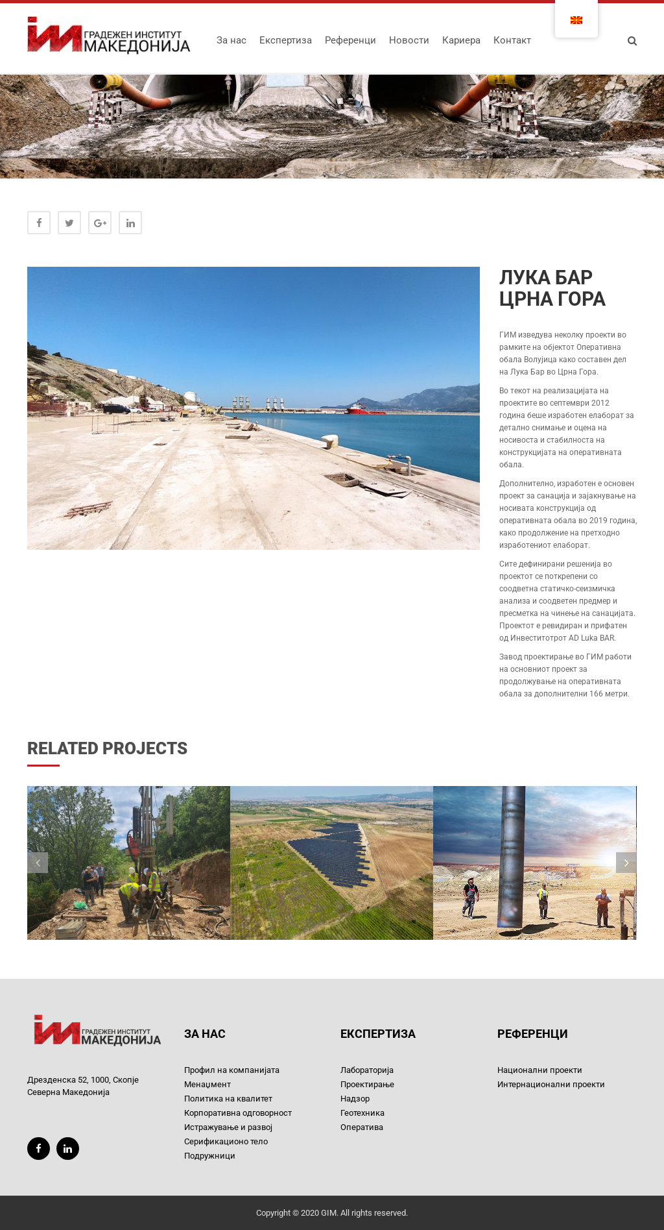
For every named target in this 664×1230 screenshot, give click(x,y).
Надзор (355, 1098)
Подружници (209, 1156)
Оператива (361, 1127)
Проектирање (367, 1084)
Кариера (461, 40)
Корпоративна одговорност (238, 1113)
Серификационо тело (226, 1141)
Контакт (512, 40)
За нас (231, 40)
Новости (409, 40)
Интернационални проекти (551, 1084)
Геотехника (362, 1113)
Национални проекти (539, 1070)
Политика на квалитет (228, 1098)
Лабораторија (367, 1070)
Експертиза (285, 40)
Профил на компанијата (231, 1070)
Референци (350, 40)
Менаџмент (207, 1084)
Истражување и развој (228, 1127)
